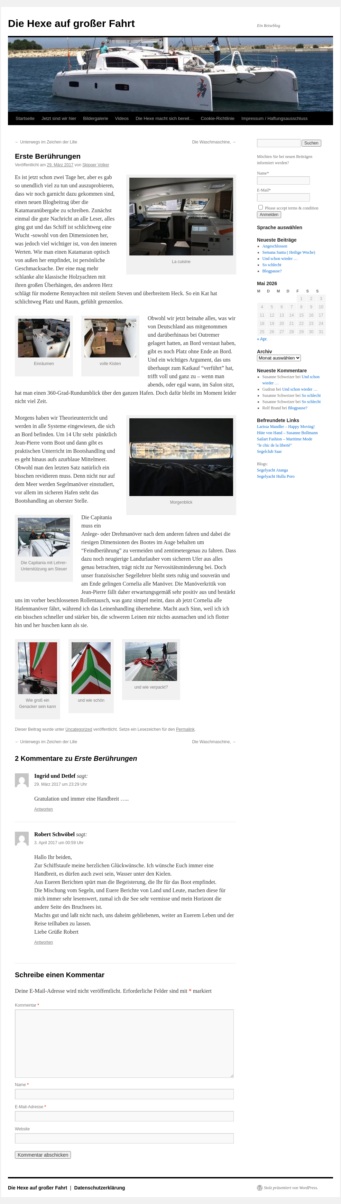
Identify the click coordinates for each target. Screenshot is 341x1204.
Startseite (25, 118)
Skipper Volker (95, 164)
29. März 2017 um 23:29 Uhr (60, 784)
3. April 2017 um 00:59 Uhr (59, 842)
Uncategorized (78, 729)
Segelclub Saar (269, 451)
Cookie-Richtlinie (217, 118)
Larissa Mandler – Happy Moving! (286, 426)
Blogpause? (272, 271)
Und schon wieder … (280, 258)
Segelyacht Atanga (272, 470)
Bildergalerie (95, 118)
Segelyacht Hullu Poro (276, 476)
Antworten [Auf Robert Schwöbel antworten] (43, 942)
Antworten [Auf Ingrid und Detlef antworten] (43, 809)
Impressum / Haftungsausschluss (274, 118)
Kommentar (27, 1005)
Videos (122, 118)
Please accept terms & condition (288, 208)
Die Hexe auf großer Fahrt (71, 23)
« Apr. (262, 339)
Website (22, 1129)
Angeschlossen (274, 246)
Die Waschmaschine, (214, 142)
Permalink (185, 729)
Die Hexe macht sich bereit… (165, 118)
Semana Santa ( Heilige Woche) (288, 252)
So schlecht (272, 264)
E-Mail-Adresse (30, 1106)
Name (22, 1084)
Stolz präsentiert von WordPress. (291, 1187)
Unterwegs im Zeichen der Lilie (46, 142)
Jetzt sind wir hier (59, 118)
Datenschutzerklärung (99, 1188)
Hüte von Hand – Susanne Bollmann (287, 432)
